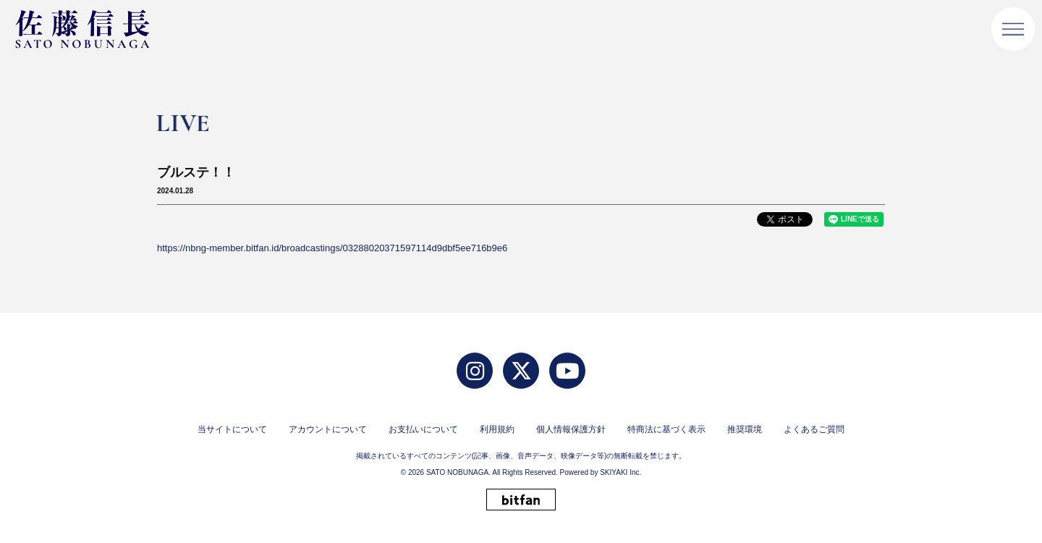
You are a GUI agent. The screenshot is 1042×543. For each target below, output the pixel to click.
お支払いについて (423, 429)
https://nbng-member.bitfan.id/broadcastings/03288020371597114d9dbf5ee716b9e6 (332, 248)
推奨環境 (744, 429)
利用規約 (497, 429)
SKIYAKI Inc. (620, 472)
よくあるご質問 (814, 429)
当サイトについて (232, 429)
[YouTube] (567, 371)
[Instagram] (475, 371)
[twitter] (521, 371)
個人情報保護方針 (571, 429)
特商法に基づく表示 (666, 429)
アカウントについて (328, 429)
